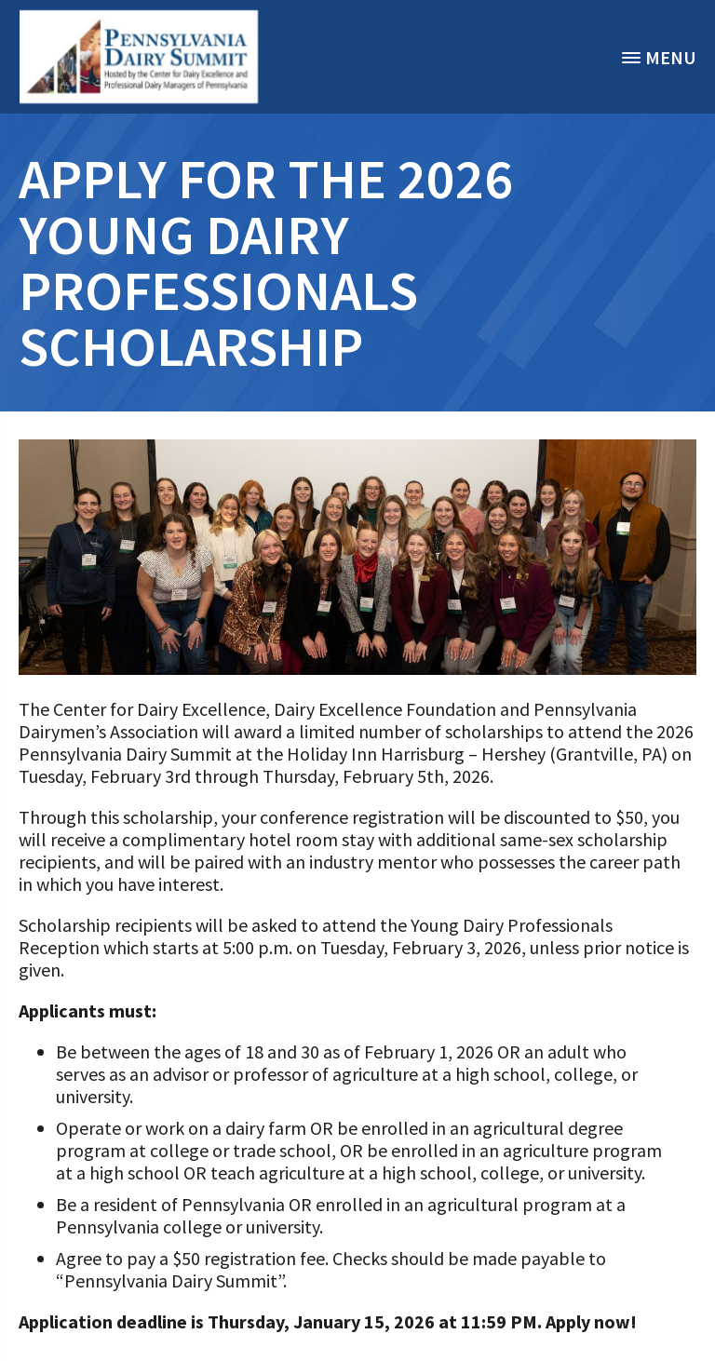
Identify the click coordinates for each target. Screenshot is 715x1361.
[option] (139, 57)
